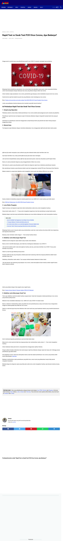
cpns (47, 142)
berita (57, 139)
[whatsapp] (29, 467)
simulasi (53, 151)
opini (47, 149)
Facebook (8, 431)
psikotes (48, 151)
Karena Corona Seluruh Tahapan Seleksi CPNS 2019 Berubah (19, 322)
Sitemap (37, 536)
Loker (37, 428)
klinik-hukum (49, 147)
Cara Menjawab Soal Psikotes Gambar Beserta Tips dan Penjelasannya (53, 115)
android (48, 139)
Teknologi (11, 430)
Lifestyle (5, 430)
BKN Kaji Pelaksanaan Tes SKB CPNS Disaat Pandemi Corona (19, 225)
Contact (33, 536)
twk (59, 159)
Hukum (30, 5)
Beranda (4, 5)
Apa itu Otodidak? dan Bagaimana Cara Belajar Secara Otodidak (20, 247)
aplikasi (52, 139)
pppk (56, 149)
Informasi (10, 5)
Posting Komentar (18, 40)
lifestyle (54, 147)
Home (25, 536)
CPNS (17, 5)
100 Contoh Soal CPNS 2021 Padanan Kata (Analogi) (52, 104)
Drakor (30, 428)
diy (50, 142)
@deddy (14, 460)
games (47, 144)
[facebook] (6, 467)
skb (57, 151)
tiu (47, 159)
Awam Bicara (33, 539)
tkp (49, 159)
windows (48, 161)
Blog (42, 5)
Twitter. (15, 431)
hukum (52, 144)
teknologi (51, 154)
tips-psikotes (56, 156)
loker (59, 147)
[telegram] (37, 467)
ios (55, 144)
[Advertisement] (21, 19)
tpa (56, 159)
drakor (54, 142)
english (58, 142)
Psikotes (23, 5)
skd (47, 154)
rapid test (36, 393)
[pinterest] (22, 467)
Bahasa (36, 5)
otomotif (52, 149)
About (29, 536)
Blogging (14, 428)
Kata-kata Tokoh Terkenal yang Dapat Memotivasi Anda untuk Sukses (21, 255)
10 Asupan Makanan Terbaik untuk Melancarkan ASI (18, 249)
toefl (53, 159)
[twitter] (14, 467)
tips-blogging (49, 156)
